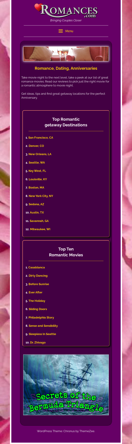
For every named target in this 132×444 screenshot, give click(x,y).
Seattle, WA (37, 162)
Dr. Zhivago (38, 342)
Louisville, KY (38, 179)
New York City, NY (41, 196)
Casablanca (36, 267)
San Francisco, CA (40, 137)
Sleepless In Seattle (42, 334)
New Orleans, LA (40, 154)
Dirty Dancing (38, 275)
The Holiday (37, 300)
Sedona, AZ (36, 204)
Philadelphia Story (41, 317)
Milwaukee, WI (40, 229)
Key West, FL (37, 171)
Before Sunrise (39, 284)
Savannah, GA (39, 221)
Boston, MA (36, 187)
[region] (66, 54)
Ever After (35, 292)
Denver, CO (36, 146)
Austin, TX (37, 212)
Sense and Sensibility (43, 325)
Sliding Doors (38, 309)
